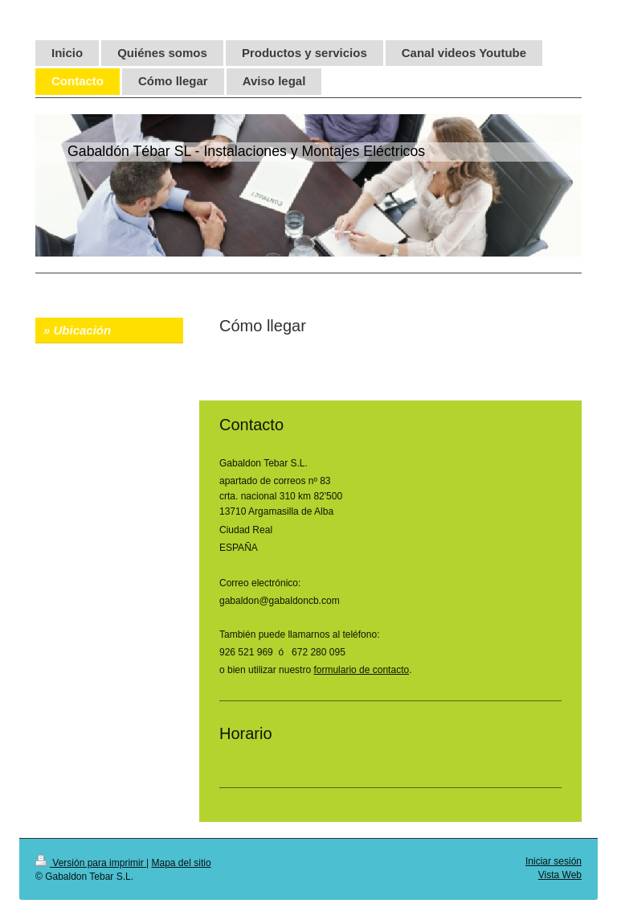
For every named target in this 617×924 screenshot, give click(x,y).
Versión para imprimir (90, 863)
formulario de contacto (361, 670)
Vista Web (560, 875)
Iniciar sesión (553, 861)
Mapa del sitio (181, 863)
